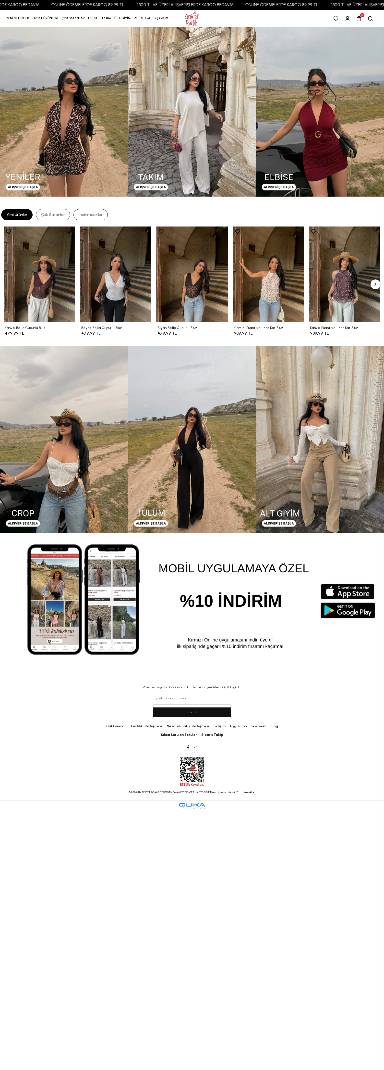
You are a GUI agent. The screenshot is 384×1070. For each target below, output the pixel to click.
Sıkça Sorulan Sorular (179, 735)
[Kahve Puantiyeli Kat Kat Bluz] (344, 274)
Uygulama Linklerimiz (248, 726)
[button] (45, 18)
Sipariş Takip (212, 735)
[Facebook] (188, 748)
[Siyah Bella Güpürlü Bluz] (192, 274)
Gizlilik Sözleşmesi (146, 726)
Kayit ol (192, 712)
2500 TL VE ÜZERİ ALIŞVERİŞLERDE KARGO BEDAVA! (195, 4)
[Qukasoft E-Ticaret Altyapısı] (192, 806)
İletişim (220, 726)
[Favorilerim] (337, 18)
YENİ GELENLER (17, 18)
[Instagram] (195, 748)
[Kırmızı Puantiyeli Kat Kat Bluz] (268, 274)
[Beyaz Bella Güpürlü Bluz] (116, 274)
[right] (375, 284)
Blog (274, 726)
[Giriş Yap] (348, 18)
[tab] (17, 214)
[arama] (371, 18)
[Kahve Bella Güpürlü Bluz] (39, 274)
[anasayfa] (192, 18)
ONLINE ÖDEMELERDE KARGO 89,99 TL (98, 4)
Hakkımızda (116, 726)
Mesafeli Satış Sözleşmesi (188, 726)
